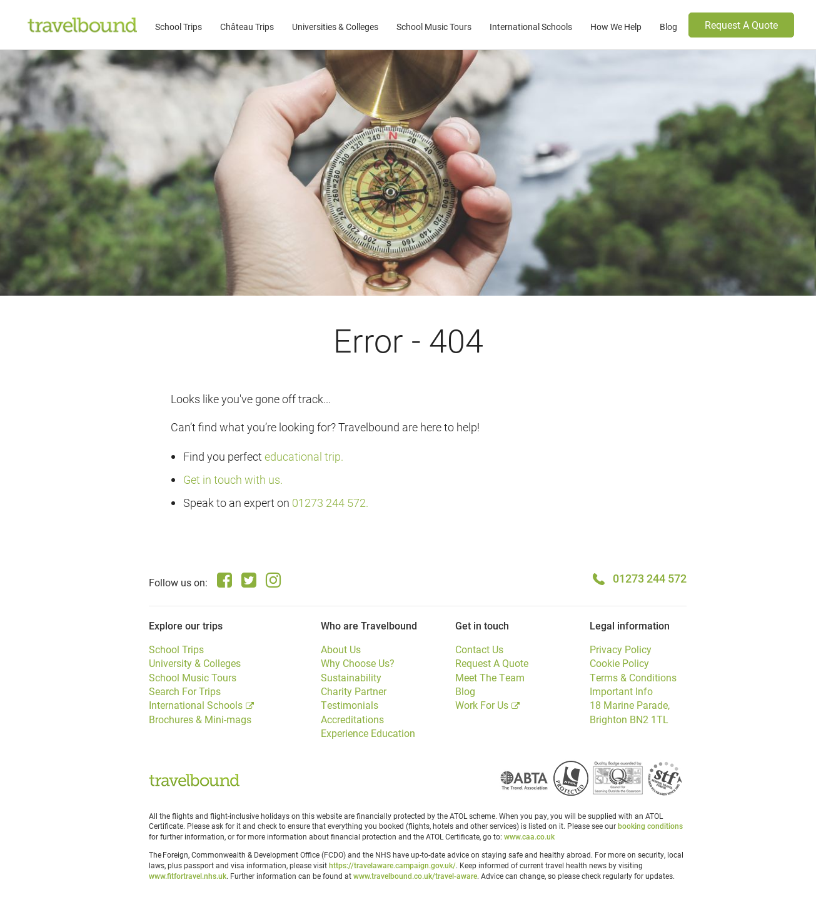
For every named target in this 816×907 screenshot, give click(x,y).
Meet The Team (490, 677)
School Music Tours (433, 27)
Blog (668, 27)
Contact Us (479, 649)
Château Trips (247, 27)
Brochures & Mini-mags (200, 719)
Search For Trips (185, 691)
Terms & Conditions (633, 677)
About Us (341, 649)
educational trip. (303, 456)
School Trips (178, 27)
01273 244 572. (330, 502)
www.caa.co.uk (529, 836)
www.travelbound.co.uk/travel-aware (415, 876)
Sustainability (351, 677)
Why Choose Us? (358, 662)
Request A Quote (741, 24)
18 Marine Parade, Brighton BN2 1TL (630, 711)
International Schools (531, 27)
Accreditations (352, 719)
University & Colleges (195, 662)
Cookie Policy (619, 662)
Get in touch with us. (233, 479)
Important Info (621, 691)
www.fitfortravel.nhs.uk (187, 876)
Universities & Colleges (335, 27)
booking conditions (650, 826)
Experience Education (368, 732)
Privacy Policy (621, 649)
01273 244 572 (650, 578)
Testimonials (349, 704)
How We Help (616, 27)
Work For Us (481, 704)
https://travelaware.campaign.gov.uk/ (392, 865)
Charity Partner (353, 691)
